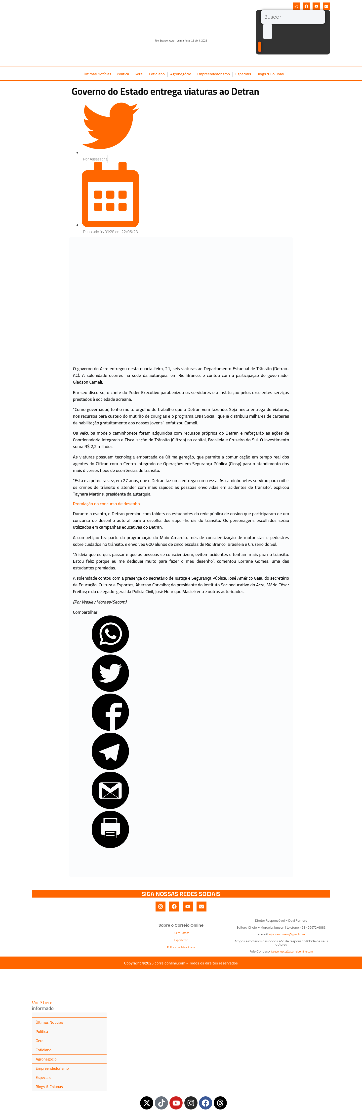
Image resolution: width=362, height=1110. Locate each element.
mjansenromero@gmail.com (287, 934)
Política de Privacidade (181, 947)
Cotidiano (157, 74)
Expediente (181, 940)
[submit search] (267, 31)
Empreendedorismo (213, 74)
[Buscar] (293, 17)
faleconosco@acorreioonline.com (292, 951)
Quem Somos (181, 933)
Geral (139, 74)
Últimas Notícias (97, 74)
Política (123, 74)
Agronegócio (180, 74)
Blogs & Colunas (270, 74)
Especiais (243, 74)
